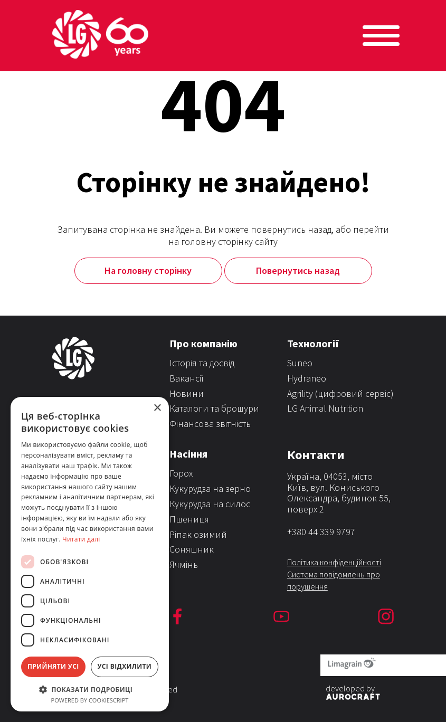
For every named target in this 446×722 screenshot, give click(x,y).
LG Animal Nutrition (325, 408)
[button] (89, 689)
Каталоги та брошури (214, 408)
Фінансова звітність (210, 423)
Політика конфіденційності (334, 562)
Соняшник (191, 549)
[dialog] (90, 554)
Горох (181, 473)
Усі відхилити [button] (124, 666)
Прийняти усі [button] (53, 666)
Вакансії (186, 378)
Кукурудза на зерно (210, 488)
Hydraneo (306, 378)
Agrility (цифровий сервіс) (340, 393)
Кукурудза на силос (209, 504)
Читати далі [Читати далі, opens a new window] (81, 539)
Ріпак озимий (198, 534)
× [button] (157, 408)
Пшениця (189, 519)
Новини (186, 393)
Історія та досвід (201, 363)
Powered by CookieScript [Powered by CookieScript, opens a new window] (90, 700)
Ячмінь (183, 564)
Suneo (299, 363)
